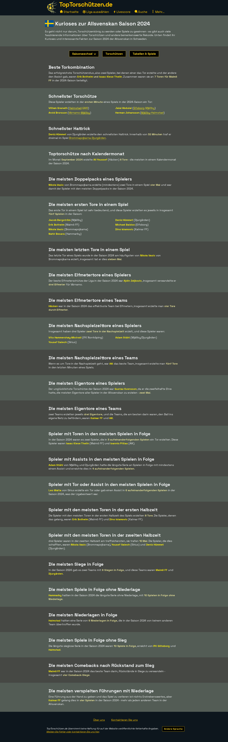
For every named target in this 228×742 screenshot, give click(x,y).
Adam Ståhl (122, 337)
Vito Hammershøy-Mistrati (65, 337)
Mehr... (158, 12)
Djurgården (56, 573)
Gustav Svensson (126, 389)
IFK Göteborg (161, 646)
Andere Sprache (173, 728)
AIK (111, 363)
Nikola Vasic (56, 184)
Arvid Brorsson (58, 112)
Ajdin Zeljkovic (133, 280)
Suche (141, 12)
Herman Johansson (127, 112)
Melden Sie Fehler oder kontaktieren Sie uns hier (72, 731)
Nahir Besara (57, 233)
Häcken (53, 306)
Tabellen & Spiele (144, 54)
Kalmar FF (97, 418)
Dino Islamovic (124, 229)
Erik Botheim (85, 76)
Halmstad (54, 620)
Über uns (99, 720)
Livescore (121, 12)
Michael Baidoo (125, 224)
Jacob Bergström (60, 220)
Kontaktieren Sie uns (124, 720)
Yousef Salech (58, 342)
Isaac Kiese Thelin (110, 76)
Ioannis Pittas (119, 443)
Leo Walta (55, 490)
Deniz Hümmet (57, 134)
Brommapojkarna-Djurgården (87, 138)
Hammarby (55, 595)
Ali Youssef (100, 159)
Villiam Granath (58, 108)
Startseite (69, 12)
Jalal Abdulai (123, 108)
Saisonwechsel (84, 54)
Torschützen (114, 54)
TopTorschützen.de (85, 4)
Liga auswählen (96, 12)
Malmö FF (161, 570)
